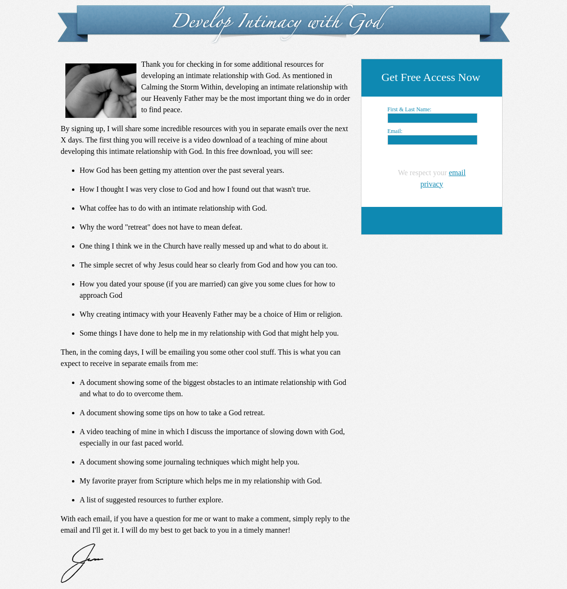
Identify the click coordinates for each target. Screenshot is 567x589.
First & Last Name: (409, 109)
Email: (395, 131)
